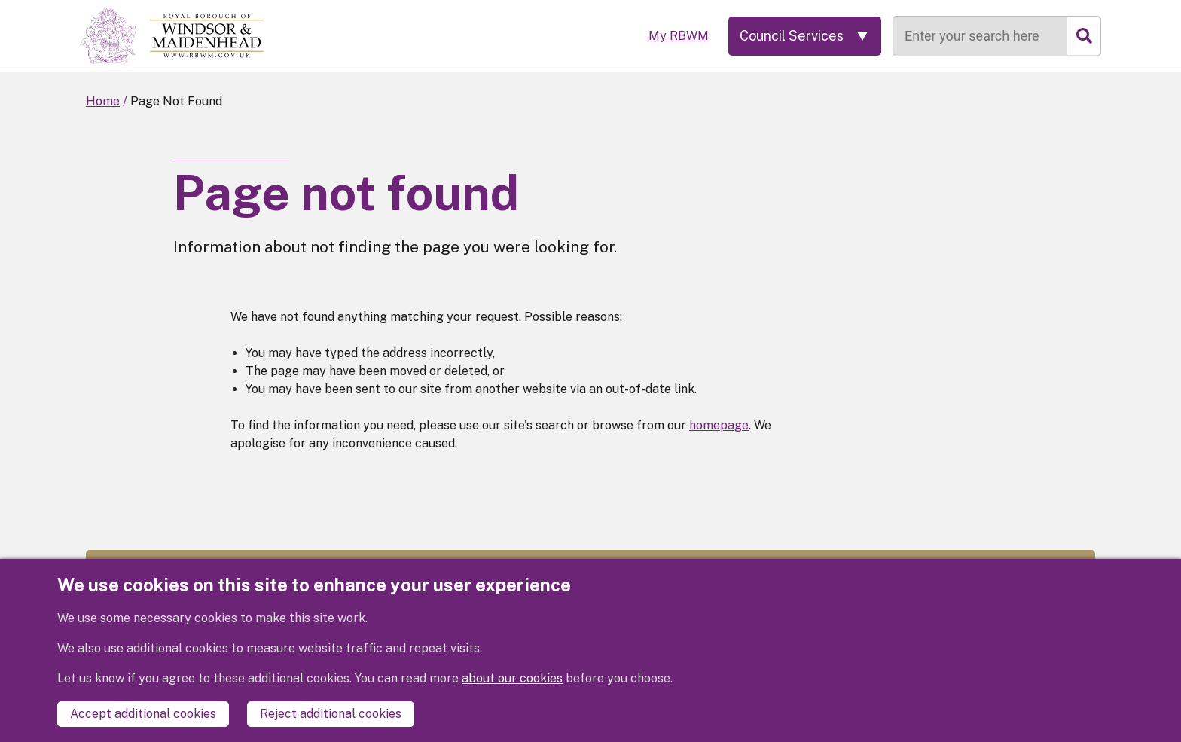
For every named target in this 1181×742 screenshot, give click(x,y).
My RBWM (678, 36)
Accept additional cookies (143, 714)
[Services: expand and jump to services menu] (804, 36)
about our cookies (512, 678)
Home (103, 101)
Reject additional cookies (330, 714)
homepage (719, 425)
